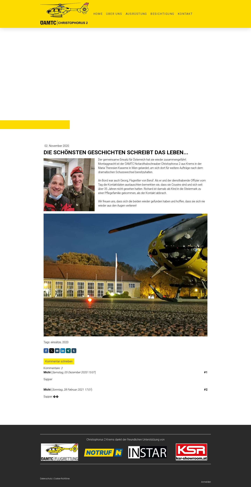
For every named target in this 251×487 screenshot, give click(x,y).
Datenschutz (46, 478)
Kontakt (185, 13)
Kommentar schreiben (59, 361)
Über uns (114, 13)
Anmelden (206, 482)
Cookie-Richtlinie (62, 478)
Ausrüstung (136, 13)
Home (98, 13)
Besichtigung (162, 13)
